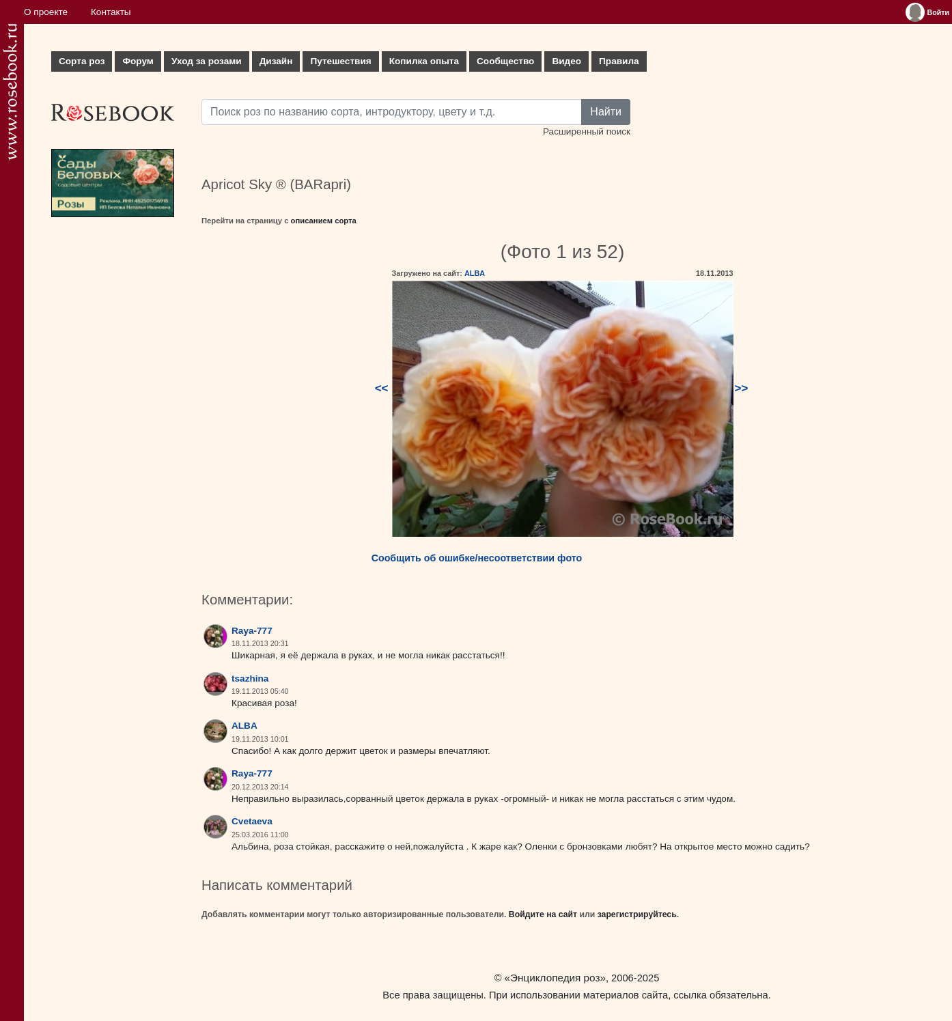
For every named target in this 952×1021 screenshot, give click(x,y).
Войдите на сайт (543, 914)
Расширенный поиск (586, 131)
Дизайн (276, 61)
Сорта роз (81, 61)
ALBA (474, 273)
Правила (619, 61)
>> (741, 388)
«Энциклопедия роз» (555, 977)
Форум (137, 61)
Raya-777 (252, 631)
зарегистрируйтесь (637, 914)
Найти (605, 111)
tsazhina (250, 678)
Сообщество (505, 61)
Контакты (111, 12)
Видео (566, 61)
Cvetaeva (252, 821)
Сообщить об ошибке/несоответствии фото (477, 558)
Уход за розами (206, 61)
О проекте (46, 12)
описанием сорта (323, 220)
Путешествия (340, 61)
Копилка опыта (424, 61)
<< (382, 388)
